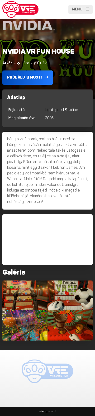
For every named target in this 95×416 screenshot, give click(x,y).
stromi (52, 411)
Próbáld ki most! (27, 77)
